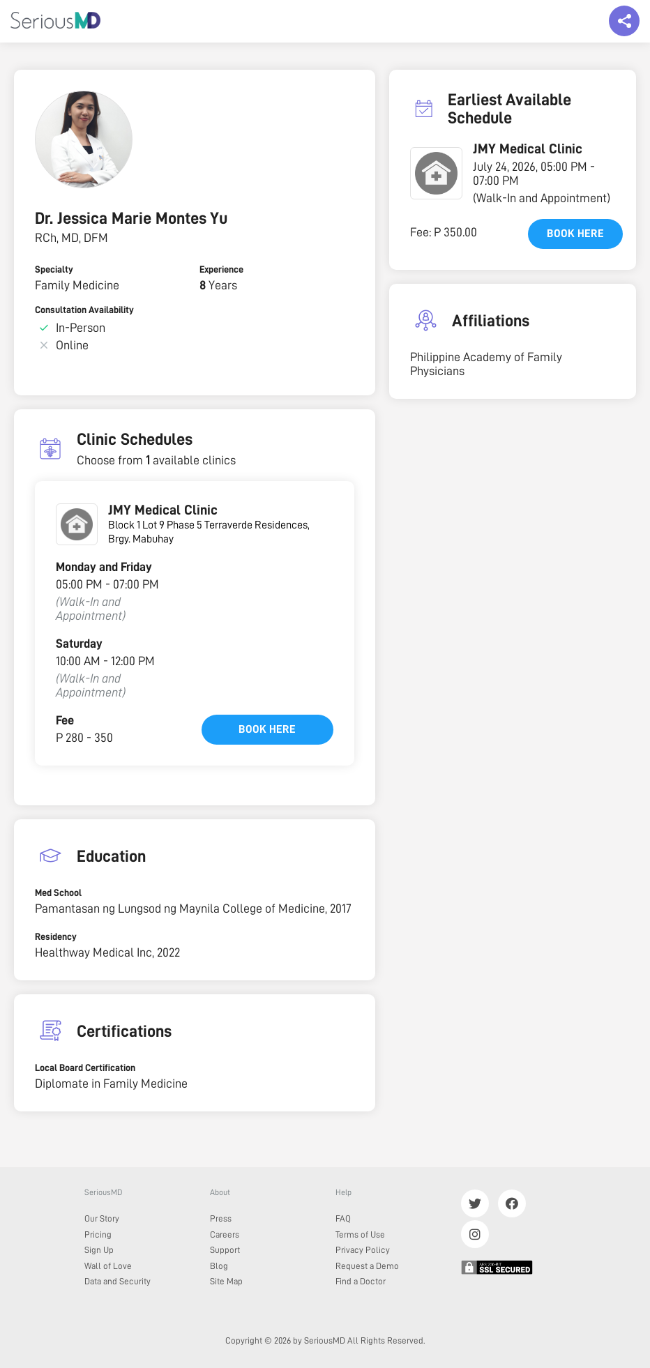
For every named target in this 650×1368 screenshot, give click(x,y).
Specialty (54, 269)
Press (221, 1218)
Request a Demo (367, 1265)
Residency (56, 936)
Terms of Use (360, 1234)
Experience (221, 269)
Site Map (226, 1281)
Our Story (101, 1218)
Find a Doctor (360, 1281)
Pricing (98, 1234)
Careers (224, 1234)
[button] (436, 173)
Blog (219, 1265)
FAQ (343, 1218)
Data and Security (117, 1281)
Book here (267, 729)
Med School (58, 892)
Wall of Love (108, 1265)
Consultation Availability (84, 309)
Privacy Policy (362, 1249)
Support (225, 1249)
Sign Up (99, 1249)
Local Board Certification (85, 1067)
